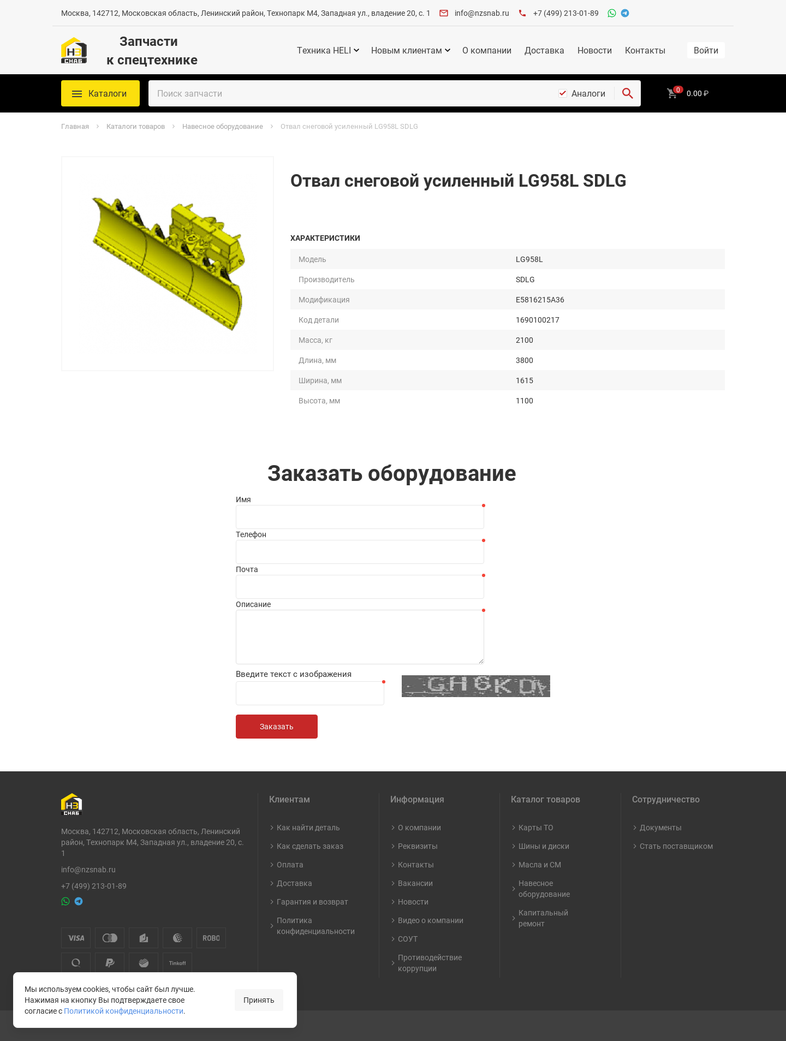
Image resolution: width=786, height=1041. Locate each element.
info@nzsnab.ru (482, 13)
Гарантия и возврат (312, 901)
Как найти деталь (308, 827)
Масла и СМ (540, 864)
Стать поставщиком (676, 846)
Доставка (544, 50)
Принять (259, 1000)
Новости (594, 50)
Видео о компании (430, 920)
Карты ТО (536, 827)
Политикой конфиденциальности (123, 1011)
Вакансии (415, 883)
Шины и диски (544, 846)
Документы (661, 827)
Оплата (290, 864)
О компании (486, 50)
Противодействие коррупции (430, 962)
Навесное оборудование (544, 888)
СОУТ (408, 938)
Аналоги (588, 93)
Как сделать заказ (310, 846)
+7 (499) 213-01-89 (566, 13)
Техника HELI (324, 50)
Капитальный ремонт (543, 918)
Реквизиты (418, 846)
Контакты (645, 50)
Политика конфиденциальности (316, 925)
